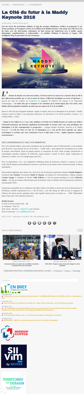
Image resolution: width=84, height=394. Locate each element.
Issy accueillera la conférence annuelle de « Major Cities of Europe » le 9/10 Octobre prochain (35, 304)
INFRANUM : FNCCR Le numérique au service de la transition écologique (28, 320)
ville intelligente (39, 216)
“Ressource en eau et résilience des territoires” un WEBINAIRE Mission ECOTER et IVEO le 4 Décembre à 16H (41, 299)
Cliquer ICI (24, 209)
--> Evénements (37, 5)
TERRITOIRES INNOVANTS (14, 271)
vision (48, 216)
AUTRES (53, 271)
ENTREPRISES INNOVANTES (37, 271)
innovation (26, 216)
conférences (17, 216)
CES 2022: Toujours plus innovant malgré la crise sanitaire (62, 264)
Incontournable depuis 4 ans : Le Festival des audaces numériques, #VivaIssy (30, 315)
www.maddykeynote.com (26, 212)
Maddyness (33, 101)
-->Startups (74, 271)
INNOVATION (19, 5)
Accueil (6, 5)
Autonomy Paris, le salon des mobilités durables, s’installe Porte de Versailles (21, 264)
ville (32, 216)
